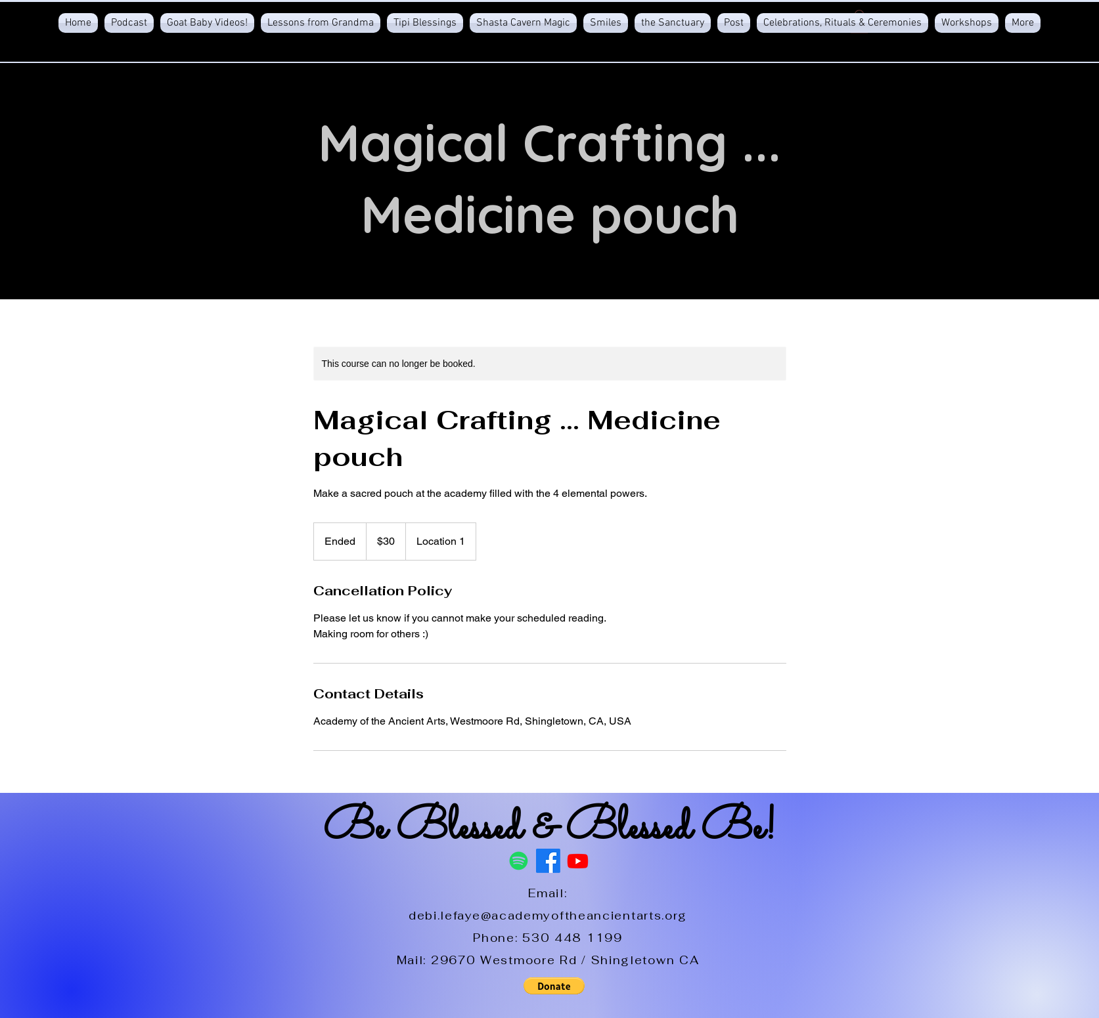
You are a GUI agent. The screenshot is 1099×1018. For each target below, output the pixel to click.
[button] (554, 985)
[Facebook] (548, 861)
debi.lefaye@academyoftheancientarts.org (548, 915)
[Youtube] (578, 861)
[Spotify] (518, 861)
